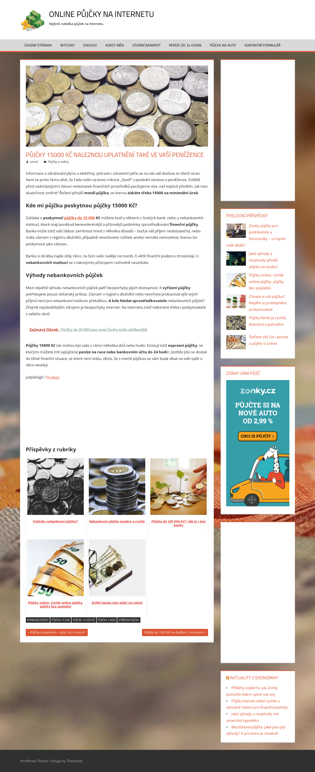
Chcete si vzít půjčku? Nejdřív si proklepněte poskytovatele (268, 303)
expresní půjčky (38, 620)
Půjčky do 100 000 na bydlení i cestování (173, 633)
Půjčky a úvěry (58, 162)
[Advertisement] (117, 411)
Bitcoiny (67, 45)
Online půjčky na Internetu (101, 14)
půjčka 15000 (107, 620)
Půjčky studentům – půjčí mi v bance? (57, 633)
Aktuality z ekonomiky (254, 677)
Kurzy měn (114, 45)
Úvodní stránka (38, 45)
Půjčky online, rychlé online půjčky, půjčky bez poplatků (266, 281)
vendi (34, 162)
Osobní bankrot (146, 45)
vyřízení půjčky (129, 620)
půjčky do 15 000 (79, 217)
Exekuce (90, 45)
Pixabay (53, 377)
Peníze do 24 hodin (185, 45)
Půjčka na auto (223, 45)
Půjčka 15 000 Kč (84, 620)
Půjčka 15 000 (61, 620)
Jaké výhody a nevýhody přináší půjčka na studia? (263, 260)
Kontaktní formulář (262, 45)
